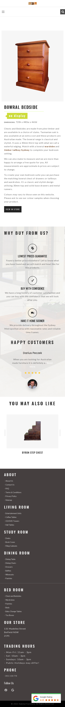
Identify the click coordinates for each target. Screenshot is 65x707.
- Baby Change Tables (13, 611)
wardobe (49, 146)
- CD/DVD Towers (11, 521)
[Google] (14, 690)
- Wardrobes (9, 600)
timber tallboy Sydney (17, 150)
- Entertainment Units (12, 513)
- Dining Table (9, 559)
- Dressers (8, 567)
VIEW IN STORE (13, 209)
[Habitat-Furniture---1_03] (32, 3)
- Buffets (7, 571)
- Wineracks (9, 574)
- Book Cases (9, 542)
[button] (3, 11)
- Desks (7, 538)
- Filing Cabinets (10, 546)
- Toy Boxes (9, 615)
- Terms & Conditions (12, 492)
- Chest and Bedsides (12, 596)
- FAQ (6, 488)
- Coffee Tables (10, 517)
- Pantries (8, 578)
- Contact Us (9, 485)
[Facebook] (7, 690)
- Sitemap (8, 500)
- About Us (8, 481)
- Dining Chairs (10, 563)
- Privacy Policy (10, 496)
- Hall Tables (9, 525)
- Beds (6, 607)
